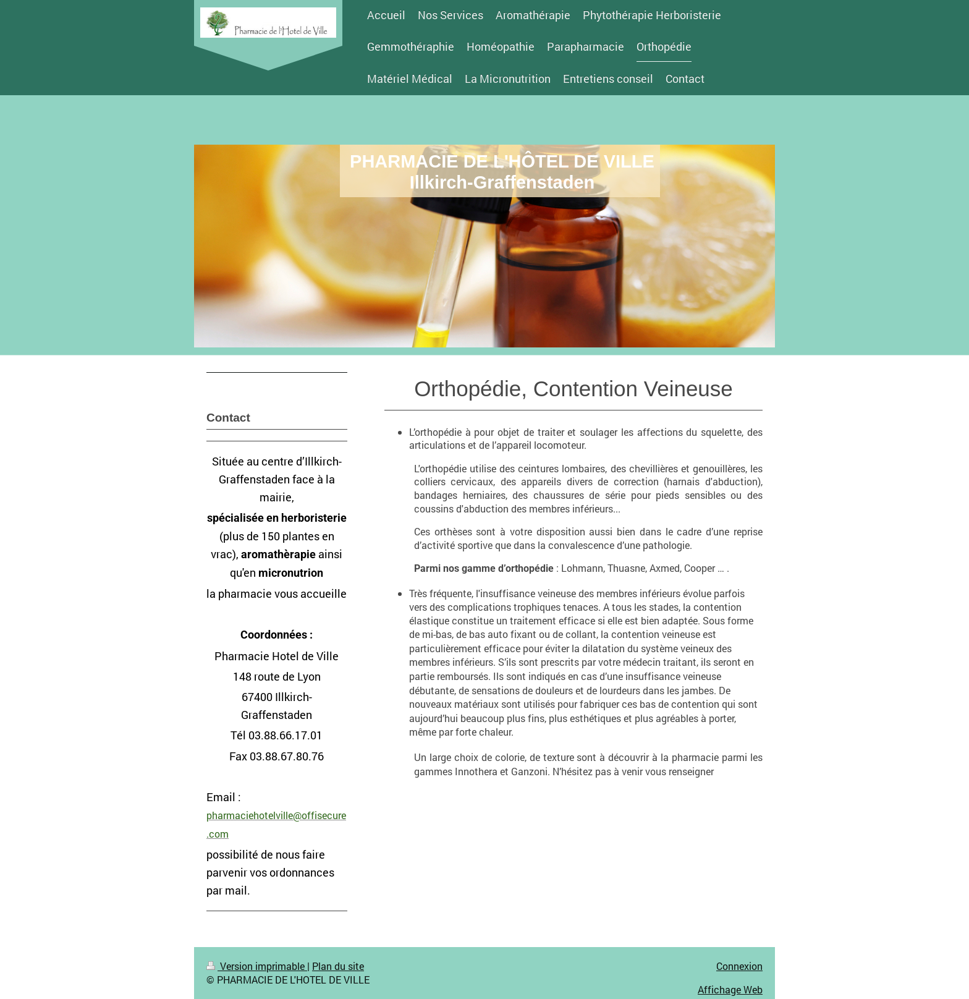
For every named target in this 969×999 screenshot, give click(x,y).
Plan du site (338, 965)
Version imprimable (256, 965)
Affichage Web (730, 989)
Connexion (739, 965)
